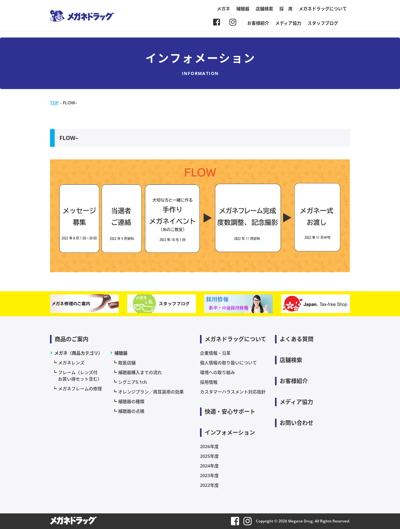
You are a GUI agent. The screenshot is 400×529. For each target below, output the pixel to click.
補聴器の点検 (131, 411)
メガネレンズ (71, 363)
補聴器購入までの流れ (140, 372)
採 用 (285, 9)
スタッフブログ (323, 23)
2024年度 (209, 466)
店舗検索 (264, 9)
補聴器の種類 (131, 401)
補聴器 (242, 9)
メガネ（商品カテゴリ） (78, 353)
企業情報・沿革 (215, 353)
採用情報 (209, 382)
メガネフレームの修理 (80, 389)
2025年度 (209, 456)
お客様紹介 (258, 23)
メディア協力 (288, 23)
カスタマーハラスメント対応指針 (233, 392)
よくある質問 (296, 339)
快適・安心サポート (230, 411)
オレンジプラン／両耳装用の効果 (151, 392)
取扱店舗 (127, 363)
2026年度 (209, 446)
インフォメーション (230, 432)
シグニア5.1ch (132, 382)
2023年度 (209, 475)
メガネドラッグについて (323, 9)
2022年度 (209, 485)
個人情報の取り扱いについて (228, 363)
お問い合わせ (296, 423)
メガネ (223, 9)
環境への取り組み (217, 372)
